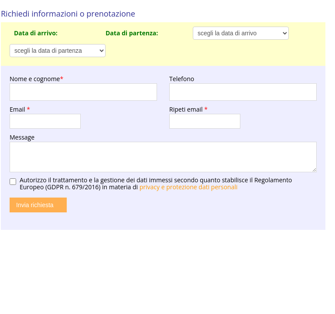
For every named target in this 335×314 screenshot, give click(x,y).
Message (22, 137)
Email (20, 109)
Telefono (181, 79)
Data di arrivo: (36, 33)
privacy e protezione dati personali (189, 187)
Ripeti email (188, 109)
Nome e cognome (36, 79)
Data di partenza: (132, 33)
